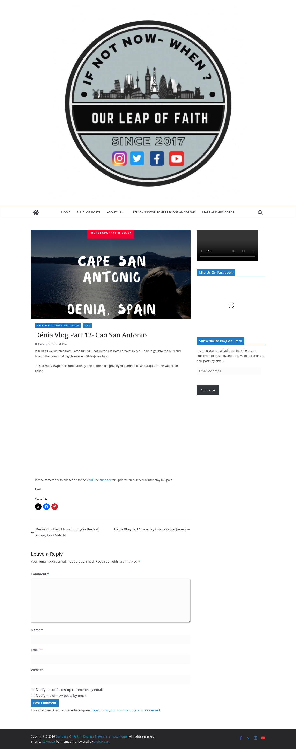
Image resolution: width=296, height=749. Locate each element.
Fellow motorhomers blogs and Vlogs (164, 212)
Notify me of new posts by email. (61, 695)
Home (65, 212)
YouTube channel (99, 480)
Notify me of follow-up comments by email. (69, 689)
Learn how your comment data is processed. (126, 710)
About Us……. (116, 212)
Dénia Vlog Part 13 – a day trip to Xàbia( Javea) (152, 529)
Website (37, 670)
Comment (40, 574)
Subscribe (208, 390)
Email (36, 650)
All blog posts (88, 212)
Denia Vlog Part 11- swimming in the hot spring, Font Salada (64, 532)
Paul (64, 344)
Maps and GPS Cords (218, 212)
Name (37, 630)
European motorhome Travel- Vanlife (58, 325)
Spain (87, 325)
